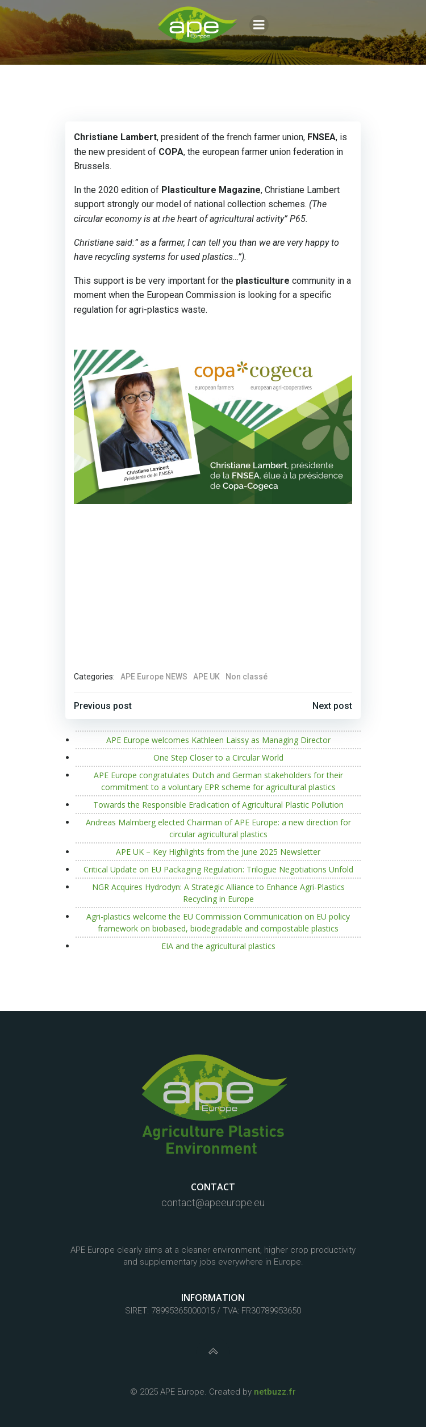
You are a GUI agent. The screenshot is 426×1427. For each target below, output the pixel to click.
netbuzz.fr (275, 1392)
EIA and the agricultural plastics (218, 946)
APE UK (206, 676)
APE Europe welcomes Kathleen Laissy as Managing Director (218, 740)
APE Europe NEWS (153, 676)
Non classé (246, 676)
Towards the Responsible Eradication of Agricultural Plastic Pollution (218, 804)
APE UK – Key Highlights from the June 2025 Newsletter (218, 851)
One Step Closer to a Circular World (218, 757)
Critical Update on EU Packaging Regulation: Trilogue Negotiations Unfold (218, 869)
